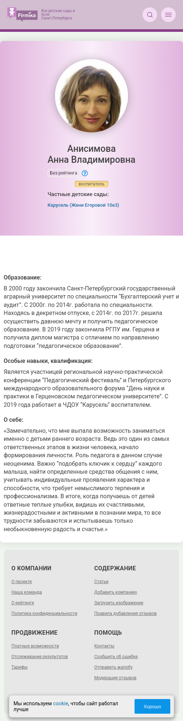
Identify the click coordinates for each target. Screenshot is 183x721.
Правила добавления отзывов (125, 613)
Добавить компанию (115, 592)
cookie (60, 703)
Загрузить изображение (119, 602)
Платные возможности (35, 646)
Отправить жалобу (113, 667)
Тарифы (19, 667)
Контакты (104, 646)
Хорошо (152, 706)
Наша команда (26, 592)
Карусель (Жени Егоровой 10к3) (83, 205)
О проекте (21, 581)
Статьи (101, 581)
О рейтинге (22, 602)
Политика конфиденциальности (44, 613)
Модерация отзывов (115, 677)
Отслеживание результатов (39, 656)
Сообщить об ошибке (116, 656)
